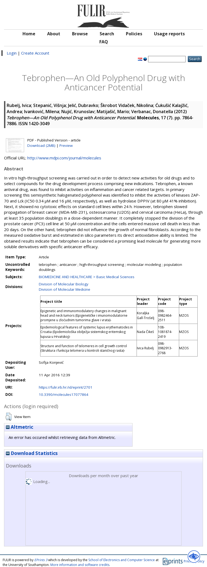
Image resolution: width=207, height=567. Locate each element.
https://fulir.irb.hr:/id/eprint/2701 (65, 387)
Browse (80, 34)
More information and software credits (79, 564)
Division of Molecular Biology (63, 284)
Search (107, 34)
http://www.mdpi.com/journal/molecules (64, 157)
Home (28, 34)
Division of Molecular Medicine (64, 289)
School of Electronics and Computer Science (121, 560)
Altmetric (19, 427)
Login (12, 53)
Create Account (35, 53)
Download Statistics (32, 453)
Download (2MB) (41, 145)
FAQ (103, 42)
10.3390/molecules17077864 (63, 394)
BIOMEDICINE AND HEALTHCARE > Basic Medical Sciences (86, 276)
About (53, 34)
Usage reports (169, 34)
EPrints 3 (40, 560)
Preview (66, 145)
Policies (134, 34)
